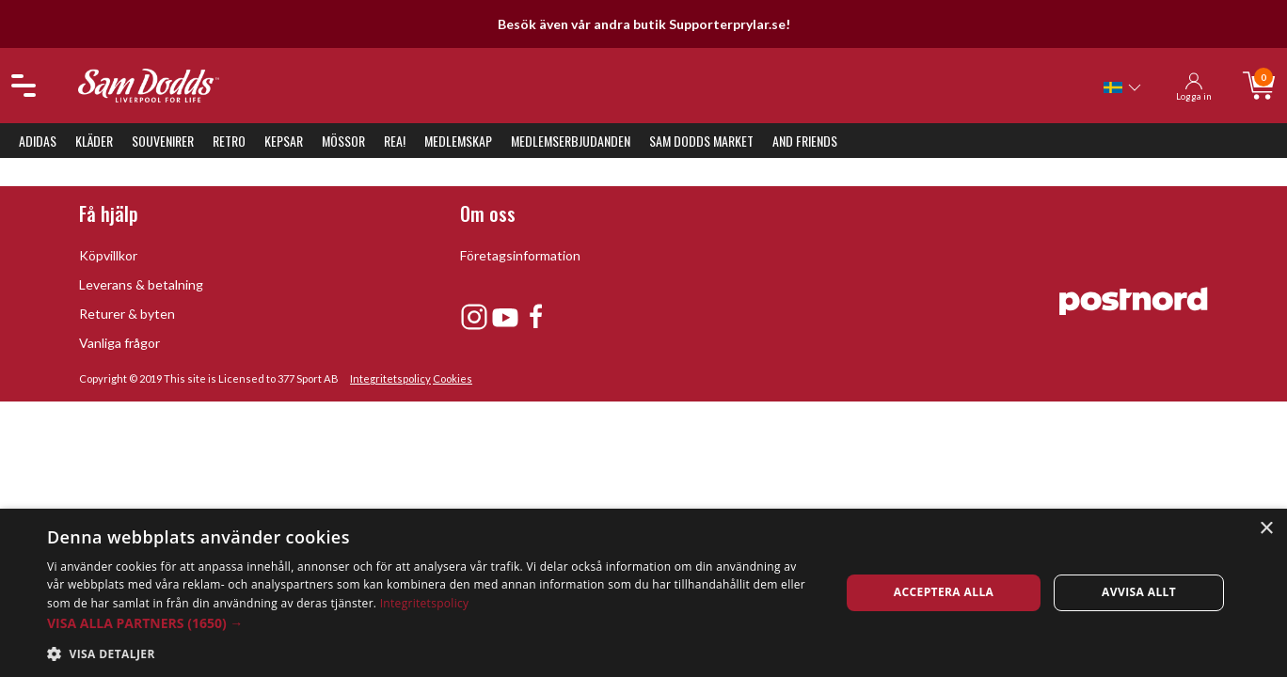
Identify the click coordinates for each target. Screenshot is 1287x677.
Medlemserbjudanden (570, 140)
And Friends (804, 140)
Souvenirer (163, 140)
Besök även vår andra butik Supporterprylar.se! (644, 24)
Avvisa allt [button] (1139, 592)
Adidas (37, 140)
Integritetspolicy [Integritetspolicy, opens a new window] (424, 603)
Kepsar (283, 140)
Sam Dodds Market (701, 140)
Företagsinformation (520, 255)
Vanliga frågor (119, 343)
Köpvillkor (108, 255)
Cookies (452, 378)
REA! (394, 140)
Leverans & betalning (141, 284)
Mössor (343, 140)
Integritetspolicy (390, 378)
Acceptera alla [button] (944, 592)
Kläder (94, 140)
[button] (432, 623)
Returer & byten (127, 314)
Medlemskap (458, 140)
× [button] (1266, 529)
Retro (229, 140)
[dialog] (643, 593)
